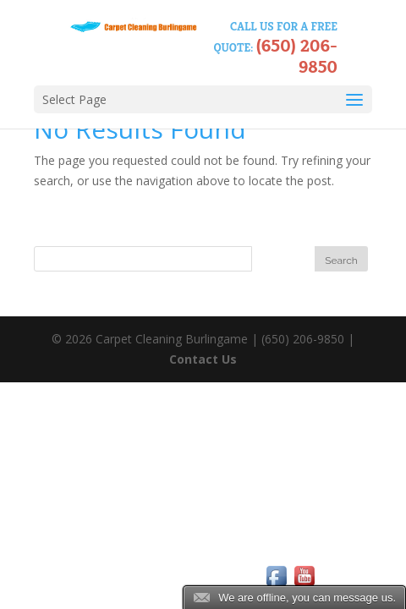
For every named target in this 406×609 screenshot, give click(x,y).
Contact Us (203, 359)
